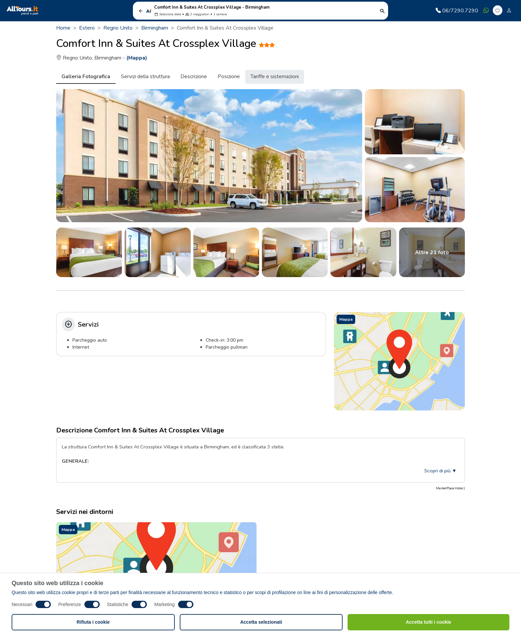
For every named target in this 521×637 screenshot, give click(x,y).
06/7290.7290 (457, 11)
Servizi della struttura (145, 76)
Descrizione (193, 76)
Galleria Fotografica (85, 76)
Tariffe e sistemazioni (275, 76)
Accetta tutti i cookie (428, 622)
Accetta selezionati (261, 622)
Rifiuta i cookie (93, 622)
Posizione (229, 76)
